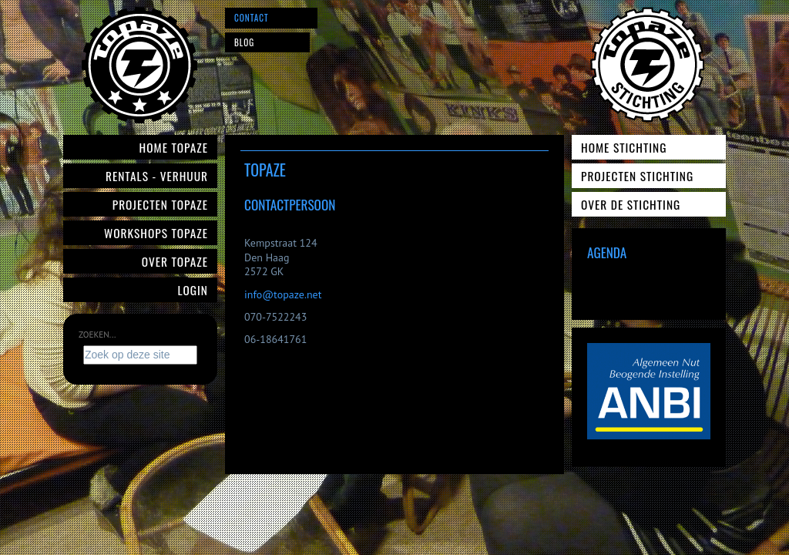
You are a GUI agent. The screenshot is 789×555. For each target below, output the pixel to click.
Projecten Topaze (160, 204)
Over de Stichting (630, 204)
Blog (244, 42)
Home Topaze (173, 147)
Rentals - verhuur (157, 175)
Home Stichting (623, 147)
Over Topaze (175, 261)
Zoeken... (97, 334)
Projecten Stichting (637, 175)
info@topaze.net (282, 294)
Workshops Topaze (156, 232)
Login (193, 289)
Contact (251, 18)
